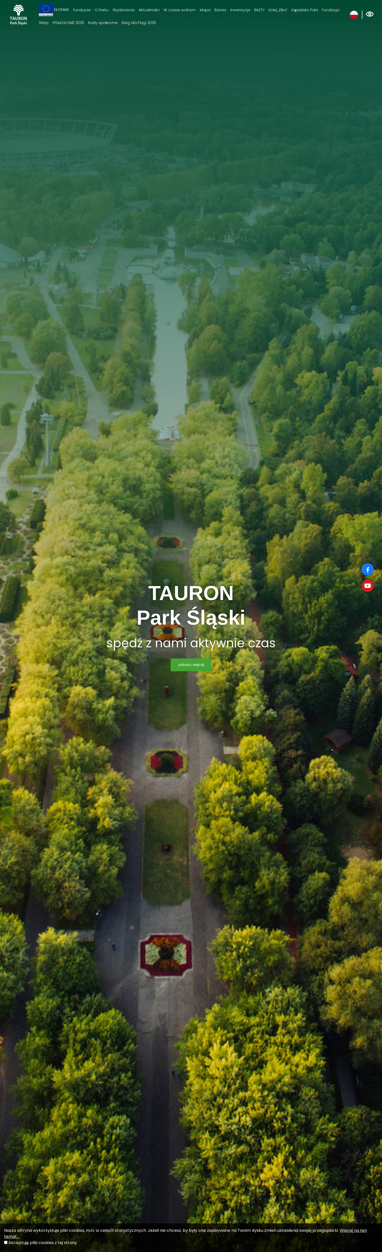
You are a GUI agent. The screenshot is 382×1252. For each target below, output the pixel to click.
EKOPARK (54, 10)
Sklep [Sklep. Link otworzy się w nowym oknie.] (44, 22)
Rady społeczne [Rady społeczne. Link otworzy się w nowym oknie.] (103, 22)
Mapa (205, 10)
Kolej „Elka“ (278, 10)
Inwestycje (240, 10)
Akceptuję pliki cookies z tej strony (42, 1243)
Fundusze (82, 10)
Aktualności (149, 10)
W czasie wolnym (180, 10)
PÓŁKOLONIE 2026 (68, 22)
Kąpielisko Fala (305, 10)
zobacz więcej (191, 664)
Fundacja (330, 10)
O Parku (102, 10)
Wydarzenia (124, 10)
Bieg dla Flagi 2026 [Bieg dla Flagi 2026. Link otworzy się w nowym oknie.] (139, 22)
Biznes (220, 10)
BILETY (259, 10)
